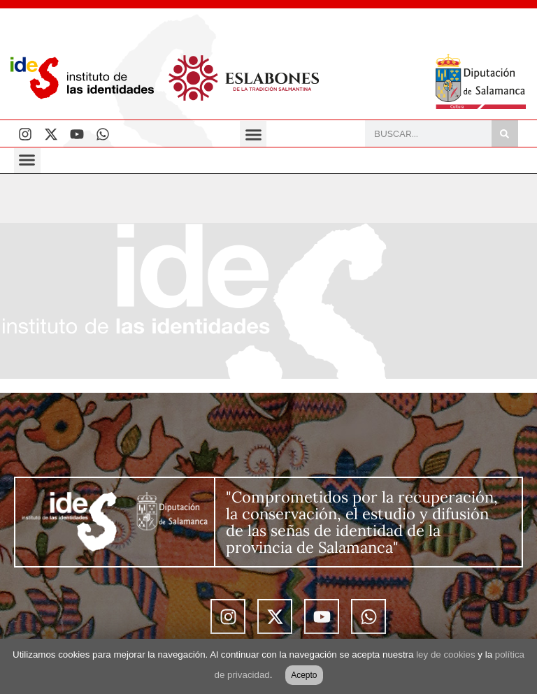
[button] (253, 134)
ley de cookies (445, 654)
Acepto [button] (304, 675)
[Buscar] (505, 133)
